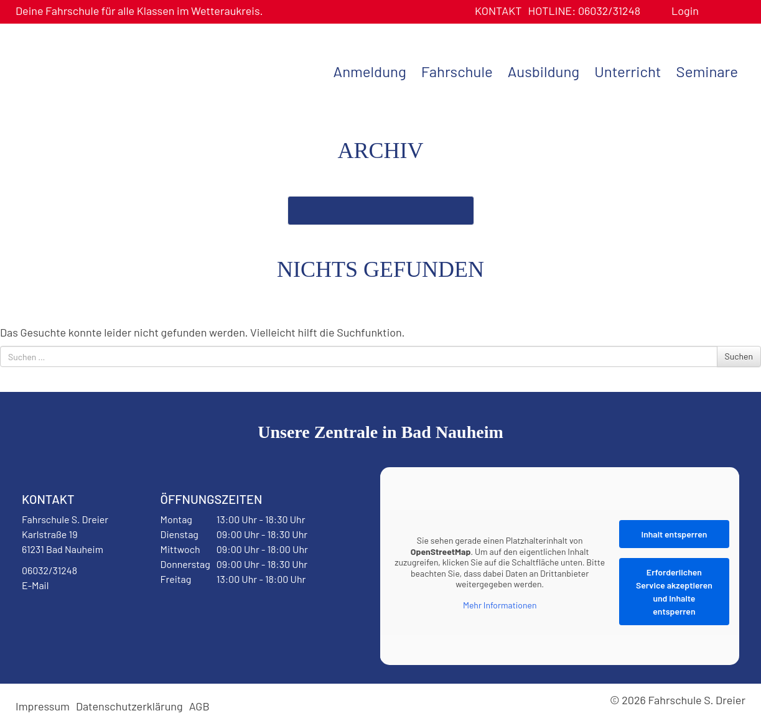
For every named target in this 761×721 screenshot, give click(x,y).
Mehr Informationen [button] (500, 605)
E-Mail (35, 585)
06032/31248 (584, 10)
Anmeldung (370, 71)
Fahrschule (457, 71)
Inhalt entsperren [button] (674, 534)
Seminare (707, 71)
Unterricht (627, 71)
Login (685, 10)
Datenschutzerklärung (129, 706)
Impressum (43, 706)
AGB (199, 706)
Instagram (101, 617)
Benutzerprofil (713, 11)
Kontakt (498, 10)
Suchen (739, 356)
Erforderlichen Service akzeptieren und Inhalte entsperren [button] (674, 591)
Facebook (52, 617)
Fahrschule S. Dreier (93, 70)
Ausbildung (543, 71)
